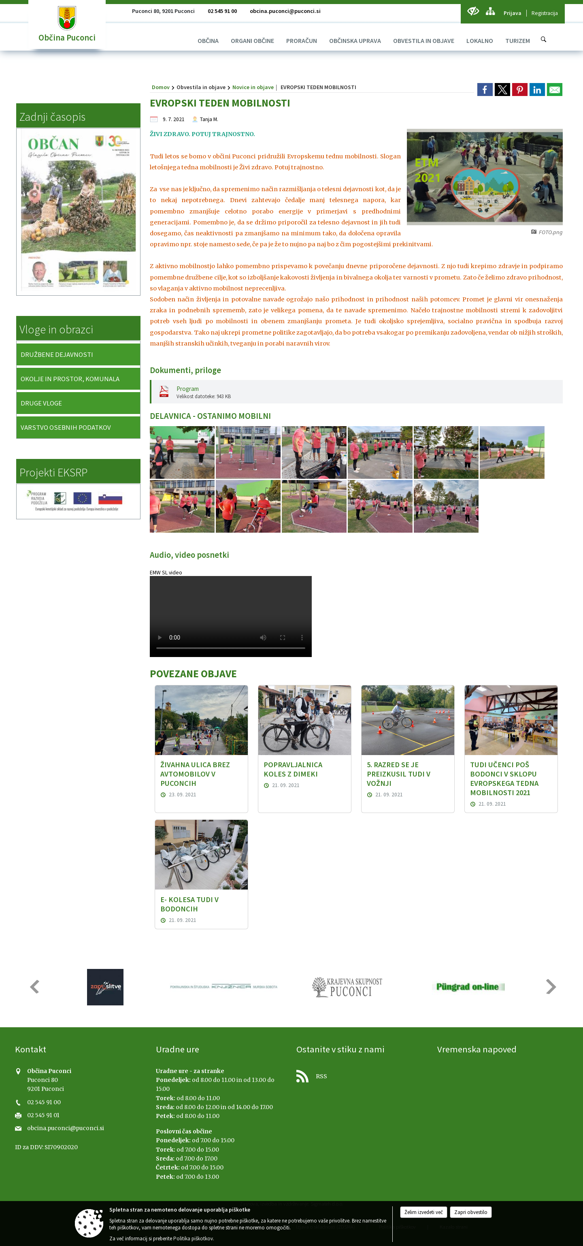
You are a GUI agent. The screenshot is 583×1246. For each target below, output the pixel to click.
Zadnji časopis (52, 116)
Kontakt (30, 1049)
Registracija (545, 13)
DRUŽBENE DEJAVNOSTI (57, 354)
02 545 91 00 (222, 11)
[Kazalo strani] (490, 11)
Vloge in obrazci (56, 329)
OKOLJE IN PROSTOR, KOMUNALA (70, 378)
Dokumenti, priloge (185, 370)
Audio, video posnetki (189, 555)
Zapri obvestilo (470, 1212)
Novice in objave (253, 87)
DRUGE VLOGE (41, 403)
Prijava (512, 13)
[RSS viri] (362, 1074)
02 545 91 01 (43, 1115)
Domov (161, 87)
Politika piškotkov (193, 1238)
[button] (33, 986)
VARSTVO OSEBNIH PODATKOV (66, 427)
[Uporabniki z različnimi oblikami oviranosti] (473, 11)
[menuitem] (208, 40)
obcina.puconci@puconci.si (285, 11)
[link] (485, 89)
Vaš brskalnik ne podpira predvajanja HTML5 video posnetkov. (231, 616)
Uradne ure (177, 1049)
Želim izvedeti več (423, 1212)
